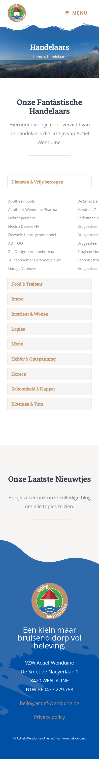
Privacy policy (49, 717)
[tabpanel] (49, 234)
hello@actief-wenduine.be (49, 703)
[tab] (49, 182)
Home (38, 56)
